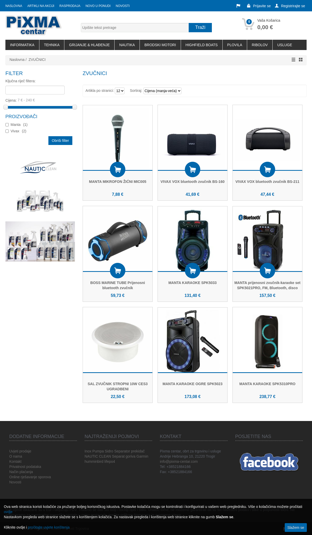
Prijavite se (259, 6)
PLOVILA (234, 45)
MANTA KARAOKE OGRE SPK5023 (193, 384)
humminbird (94, 461)
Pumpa (98, 451)
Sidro (109, 451)
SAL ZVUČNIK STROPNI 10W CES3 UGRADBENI (118, 386)
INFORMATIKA (22, 45)
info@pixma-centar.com (179, 461)
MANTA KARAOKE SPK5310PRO (267, 384)
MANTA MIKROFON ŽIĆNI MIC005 (117, 182)
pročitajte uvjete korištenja (49, 527)
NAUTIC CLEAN (98, 456)
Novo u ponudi (97, 6)
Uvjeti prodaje (20, 451)
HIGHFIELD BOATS (202, 45)
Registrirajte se (290, 6)
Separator (122, 451)
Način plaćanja (21, 472)
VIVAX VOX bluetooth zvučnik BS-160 (193, 182)
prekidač (138, 451)
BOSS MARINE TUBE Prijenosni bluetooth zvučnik (117, 285)
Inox (88, 451)
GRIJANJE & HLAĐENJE (89, 45)
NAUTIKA (127, 45)
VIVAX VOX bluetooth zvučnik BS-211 (267, 182)
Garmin (142, 456)
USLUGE (284, 45)
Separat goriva (123, 456)
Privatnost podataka (25, 467)
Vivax (18, 131)
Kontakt (15, 461)
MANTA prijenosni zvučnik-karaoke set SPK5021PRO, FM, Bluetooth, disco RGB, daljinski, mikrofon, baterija (267, 288)
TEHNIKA (52, 45)
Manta (19, 125)
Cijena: (39, 100)
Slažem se (295, 527)
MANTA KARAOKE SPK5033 (192, 283)
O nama (15, 456)
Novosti (123, 6)
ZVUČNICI (37, 60)
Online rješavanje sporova (30, 477)
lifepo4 (110, 461)
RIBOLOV (260, 45)
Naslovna (13, 6)
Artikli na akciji (40, 6)
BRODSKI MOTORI (160, 45)
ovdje (8, 512)
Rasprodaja (69, 6)
